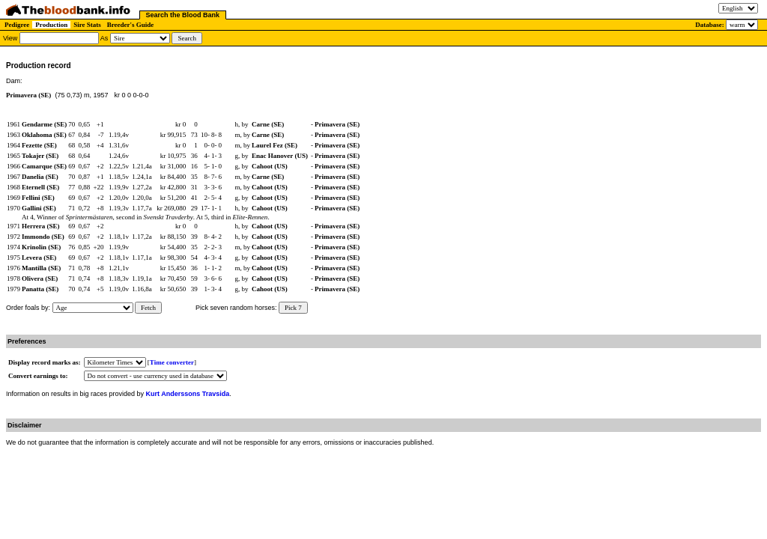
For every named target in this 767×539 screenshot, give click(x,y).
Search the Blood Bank (183, 15)
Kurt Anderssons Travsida (188, 394)
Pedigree (16, 24)
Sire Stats (87, 24)
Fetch (148, 307)
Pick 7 (293, 307)
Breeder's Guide (130, 24)
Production (51, 24)
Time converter (172, 362)
